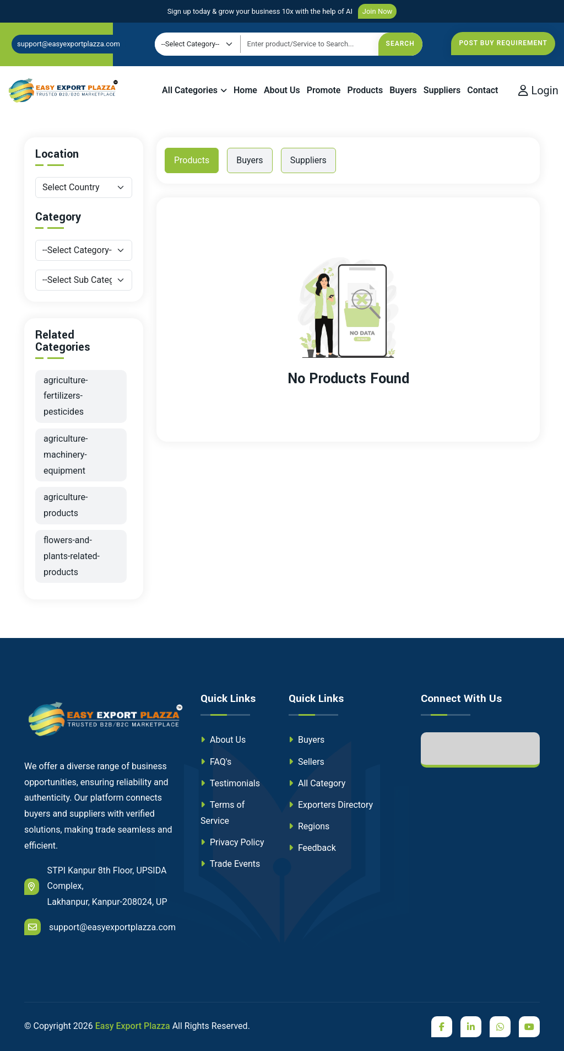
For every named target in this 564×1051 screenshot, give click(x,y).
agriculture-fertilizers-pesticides (66, 396)
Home (245, 90)
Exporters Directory (331, 805)
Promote (324, 90)
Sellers (306, 762)
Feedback (312, 848)
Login (538, 90)
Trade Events (230, 864)
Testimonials (230, 783)
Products (365, 90)
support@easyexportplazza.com (68, 44)
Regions (309, 826)
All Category (317, 783)
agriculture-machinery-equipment (66, 454)
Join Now (377, 11)
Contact (482, 90)
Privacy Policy (232, 842)
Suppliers (442, 90)
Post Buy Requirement (503, 43)
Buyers (403, 90)
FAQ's (215, 762)
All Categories (190, 90)
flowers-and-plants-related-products (72, 556)
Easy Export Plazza (132, 1026)
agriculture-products (66, 505)
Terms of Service (222, 813)
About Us (282, 90)
